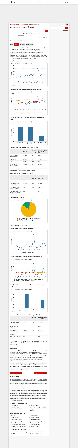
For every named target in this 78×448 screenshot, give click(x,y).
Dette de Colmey (15, 373)
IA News (18, 2)
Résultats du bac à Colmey (17, 433)
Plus (62, 2)
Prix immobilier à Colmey (16, 419)
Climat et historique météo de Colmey (19, 422)
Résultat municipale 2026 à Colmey (19, 431)
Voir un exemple (65, 30)
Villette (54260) (14, 405)
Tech (22, 2)
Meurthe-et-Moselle (24, 24)
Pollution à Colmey (34, 426)
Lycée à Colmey (33, 415)
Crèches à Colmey (34, 417)
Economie (57, 2)
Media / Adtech (27, 2)
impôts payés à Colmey (22, 225)
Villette (24, 33)
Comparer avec (34, 40)
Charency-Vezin (34, 33)
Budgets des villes (15, 24)
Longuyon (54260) (15, 407)
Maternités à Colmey (35, 419)
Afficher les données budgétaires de (17, 40)
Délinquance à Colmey (35, 424)
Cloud (52, 2)
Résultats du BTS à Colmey (36, 433)
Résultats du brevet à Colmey (37, 431)
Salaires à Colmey (15, 417)
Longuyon (28, 33)
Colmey (31, 24)
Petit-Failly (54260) (34, 405)
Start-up (34, 2)
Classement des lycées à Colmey (18, 426)
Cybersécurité (40, 2)
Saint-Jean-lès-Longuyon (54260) (38, 407)
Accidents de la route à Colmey (18, 424)
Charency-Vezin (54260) (16, 408)
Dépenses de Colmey (40, 373)
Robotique (47, 2)
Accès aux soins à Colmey (36, 422)
